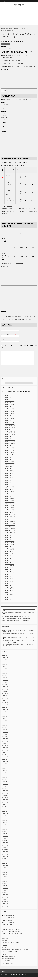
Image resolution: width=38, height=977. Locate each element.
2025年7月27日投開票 (9, 463)
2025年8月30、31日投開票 (11, 454)
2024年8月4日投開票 (9, 549)
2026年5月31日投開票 (9, 395)
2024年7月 (5, 707)
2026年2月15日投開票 (9, 415)
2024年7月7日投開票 (9, 557)
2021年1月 (5, 802)
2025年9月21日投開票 (9, 448)
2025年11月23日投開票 (10, 432)
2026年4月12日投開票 (9, 402)
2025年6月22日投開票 (9, 473)
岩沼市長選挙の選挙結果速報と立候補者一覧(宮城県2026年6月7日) (17, 618)
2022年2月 (5, 772)
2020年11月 (5, 806)
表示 (5, 90)
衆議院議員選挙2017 (7, 960)
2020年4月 (5, 822)
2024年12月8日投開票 (9, 518)
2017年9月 (5, 892)
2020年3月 (5, 824)
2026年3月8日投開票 (9, 411)
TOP (7, 28)
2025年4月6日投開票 (9, 491)
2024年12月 (5, 695)
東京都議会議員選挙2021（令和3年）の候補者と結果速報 (15, 949)
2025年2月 (5, 691)
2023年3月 (5, 743)
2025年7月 (5, 680)
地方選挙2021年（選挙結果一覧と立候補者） (26, 66)
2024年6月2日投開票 (9, 565)
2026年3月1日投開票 (9, 413)
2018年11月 (5, 860)
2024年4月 (5, 713)
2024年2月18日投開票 (9, 590)
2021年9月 (5, 784)
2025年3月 (5, 689)
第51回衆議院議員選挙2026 (9, 958)
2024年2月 (5, 718)
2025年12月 (5, 668)
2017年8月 (5, 894)
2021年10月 (5, 781)
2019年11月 (5, 833)
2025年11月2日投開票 (9, 438)
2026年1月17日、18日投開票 (11, 422)
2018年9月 (5, 865)
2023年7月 (5, 734)
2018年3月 (5, 879)
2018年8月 (5, 867)
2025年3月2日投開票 (9, 500)
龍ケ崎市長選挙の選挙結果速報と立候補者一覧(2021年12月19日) (17, 319)
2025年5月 (5, 684)
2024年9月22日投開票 (9, 539)
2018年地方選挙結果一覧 (8, 917)
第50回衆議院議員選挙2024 (9, 956)
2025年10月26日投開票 (10, 440)
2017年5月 (5, 901)
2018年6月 (5, 872)
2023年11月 (5, 725)
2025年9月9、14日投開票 (10, 450)
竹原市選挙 (9, 206)
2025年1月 (5, 693)
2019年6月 (5, 845)
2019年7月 (5, 842)
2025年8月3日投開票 (9, 461)
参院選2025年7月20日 (10, 466)
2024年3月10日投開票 (9, 585)
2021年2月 (5, 799)
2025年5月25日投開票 (9, 480)
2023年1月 (5, 747)
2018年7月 (5, 869)
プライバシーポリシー (7, 971)
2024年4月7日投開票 (9, 578)
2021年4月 (5, 795)
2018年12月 (5, 858)
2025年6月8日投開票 (9, 477)
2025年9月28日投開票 (9, 447)
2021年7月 (5, 788)
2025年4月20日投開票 (9, 487)
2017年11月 (5, 888)
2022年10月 (5, 754)
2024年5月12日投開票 (9, 571)
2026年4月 (5, 659)
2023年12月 (5, 723)
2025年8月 (5, 677)
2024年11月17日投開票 (10, 523)
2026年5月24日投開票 (9, 397)
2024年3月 (5, 716)
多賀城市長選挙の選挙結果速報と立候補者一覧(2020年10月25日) (17, 637)
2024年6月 (5, 709)
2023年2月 (5, 745)
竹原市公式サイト (6, 119)
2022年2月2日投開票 (9, 507)
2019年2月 (5, 854)
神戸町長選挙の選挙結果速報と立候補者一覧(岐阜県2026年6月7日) (17, 620)
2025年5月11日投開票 (9, 484)
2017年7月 (5, 897)
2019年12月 (5, 831)
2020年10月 (5, 808)
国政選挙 (5, 940)
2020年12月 (5, 804)
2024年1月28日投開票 (9, 596)
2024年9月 (5, 702)
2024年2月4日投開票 (9, 594)
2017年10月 (5, 890)
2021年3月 (5, 797)
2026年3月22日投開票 (9, 408)
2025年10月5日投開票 (9, 445)
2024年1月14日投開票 (9, 599)
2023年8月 (5, 732)
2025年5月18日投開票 (9, 482)
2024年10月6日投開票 (9, 535)
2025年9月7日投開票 (9, 452)
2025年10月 (5, 673)
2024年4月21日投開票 (9, 574)
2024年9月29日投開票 (9, 537)
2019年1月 (5, 856)
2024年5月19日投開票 (9, 569)
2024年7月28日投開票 (9, 551)
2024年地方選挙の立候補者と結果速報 (11, 931)
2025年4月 (5, 686)
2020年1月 (5, 829)
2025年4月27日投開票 (9, 486)
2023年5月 (5, 738)
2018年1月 (5, 883)
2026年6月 (5, 655)
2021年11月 (5, 779)
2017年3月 (5, 906)
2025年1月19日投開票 (9, 510)
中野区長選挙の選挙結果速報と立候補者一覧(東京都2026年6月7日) (17, 616)
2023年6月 (5, 736)
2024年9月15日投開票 (9, 541)
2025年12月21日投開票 (10, 425)
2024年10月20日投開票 (10, 532)
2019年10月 (5, 836)
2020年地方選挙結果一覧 (8, 922)
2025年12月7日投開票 (9, 429)
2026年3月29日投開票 (9, 406)
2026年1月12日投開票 (9, 424)
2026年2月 (5, 664)
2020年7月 (5, 815)
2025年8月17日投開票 (9, 457)
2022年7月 (5, 761)
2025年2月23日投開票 (9, 502)
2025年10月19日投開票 (10, 441)
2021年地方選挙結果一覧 (8, 924)
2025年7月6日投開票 (9, 470)
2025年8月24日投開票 (9, 456)
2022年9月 (5, 756)
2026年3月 (5, 661)
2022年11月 (5, 752)
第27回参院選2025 (7, 954)
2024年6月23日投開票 (9, 560)
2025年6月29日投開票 (9, 471)
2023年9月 (5, 729)
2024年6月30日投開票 (9, 558)
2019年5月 (5, 847)
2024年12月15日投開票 (10, 516)
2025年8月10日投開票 (9, 459)
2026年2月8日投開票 (9, 417)
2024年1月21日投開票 (9, 597)
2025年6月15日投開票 (9, 475)
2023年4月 (5, 741)
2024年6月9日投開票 (9, 564)
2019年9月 (5, 838)
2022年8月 (5, 759)
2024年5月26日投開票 (9, 567)
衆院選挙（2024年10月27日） (11, 528)
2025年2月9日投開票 (9, 505)
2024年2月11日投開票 (9, 592)
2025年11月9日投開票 (9, 436)
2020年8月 (5, 813)
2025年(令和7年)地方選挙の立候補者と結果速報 (13, 933)
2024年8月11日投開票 (9, 548)
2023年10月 (5, 727)
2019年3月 (5, 851)
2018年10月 (5, 863)
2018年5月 (5, 874)
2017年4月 (5, 903)
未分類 (4, 947)
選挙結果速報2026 (19, 5)
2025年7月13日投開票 (9, 468)
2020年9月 (5, 811)
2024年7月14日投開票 (9, 555)
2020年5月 (5, 820)
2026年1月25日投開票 (9, 420)
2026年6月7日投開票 (9, 393)
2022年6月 (5, 763)
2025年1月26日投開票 (9, 509)
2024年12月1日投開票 (9, 519)
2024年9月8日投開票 (9, 542)
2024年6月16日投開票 (9, 562)
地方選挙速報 (19, 263)
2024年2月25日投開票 (9, 588)
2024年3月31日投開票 (9, 580)
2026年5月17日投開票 (9, 399)
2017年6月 (5, 899)
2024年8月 (5, 704)
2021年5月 (5, 793)
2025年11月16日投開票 (10, 434)
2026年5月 (5, 657)
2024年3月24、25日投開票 (11, 581)
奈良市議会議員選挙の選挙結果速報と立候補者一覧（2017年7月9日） (18, 644)
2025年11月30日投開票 (10, 431)
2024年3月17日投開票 (9, 583)
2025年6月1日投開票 (9, 479)
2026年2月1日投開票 (9, 418)
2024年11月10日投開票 (10, 525)
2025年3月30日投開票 (9, 493)
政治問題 (5, 945)
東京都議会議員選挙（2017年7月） (11, 951)
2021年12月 (5, 777)
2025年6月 (5, 682)
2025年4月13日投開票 (9, 489)
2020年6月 (5, 817)
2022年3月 (5, 770)
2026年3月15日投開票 (9, 409)
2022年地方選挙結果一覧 (8, 927)
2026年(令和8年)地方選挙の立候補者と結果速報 (13, 936)
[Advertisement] (19, 16)
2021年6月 (5, 790)
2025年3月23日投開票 (9, 494)
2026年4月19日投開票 (9, 401)
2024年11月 (5, 698)
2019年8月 (5, 840)
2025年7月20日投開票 (9, 464)
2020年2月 (5, 827)
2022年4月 (5, 768)
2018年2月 (5, 881)
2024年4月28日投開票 (9, 572)
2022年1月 (5, 775)
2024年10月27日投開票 (10, 530)
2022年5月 (5, 765)
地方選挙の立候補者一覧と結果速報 (11, 942)
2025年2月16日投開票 (9, 503)
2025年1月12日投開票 (9, 512)
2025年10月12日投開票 (10, 443)
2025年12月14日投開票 (10, 427)
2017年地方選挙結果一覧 (8, 915)
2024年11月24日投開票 (10, 521)
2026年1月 (5, 666)
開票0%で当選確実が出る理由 (28, 208)
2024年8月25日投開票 (9, 546)
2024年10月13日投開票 (10, 533)
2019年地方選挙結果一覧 (8, 920)
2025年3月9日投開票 (9, 498)
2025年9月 (5, 675)
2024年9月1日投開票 (9, 544)
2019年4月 (5, 849)
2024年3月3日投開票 (9, 587)
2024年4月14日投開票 (9, 576)
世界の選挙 (5, 938)
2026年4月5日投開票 (9, 404)
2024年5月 (5, 711)
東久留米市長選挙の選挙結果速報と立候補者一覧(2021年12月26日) (20, 316)
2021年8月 (5, 786)
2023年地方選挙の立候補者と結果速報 (11, 929)
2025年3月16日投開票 (9, 496)
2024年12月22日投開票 (10, 514)
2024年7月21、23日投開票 (11, 553)
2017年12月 (5, 885)
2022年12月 (5, 750)
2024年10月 (5, 700)
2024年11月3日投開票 (9, 526)
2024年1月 (5, 720)
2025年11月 (5, 671)
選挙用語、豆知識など (8, 963)
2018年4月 (5, 876)
